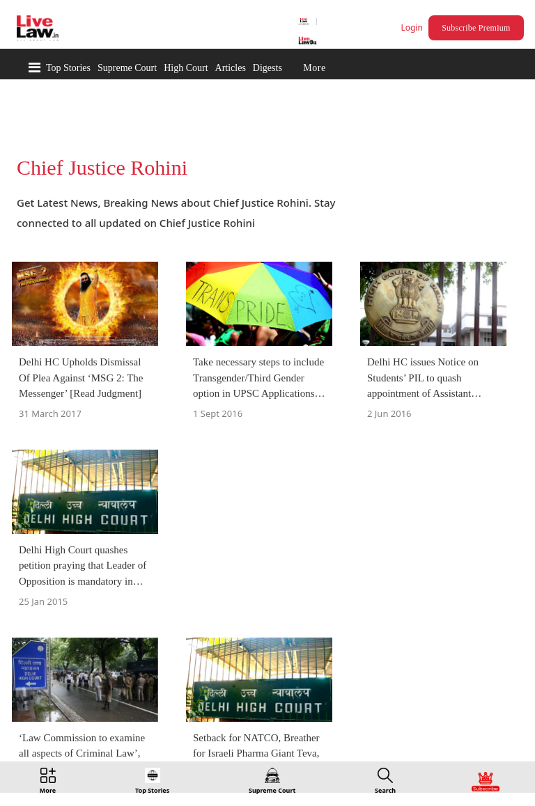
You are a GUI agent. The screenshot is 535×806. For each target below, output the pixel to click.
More (314, 68)
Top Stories (68, 68)
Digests (267, 68)
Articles (230, 68)
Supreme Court (127, 68)
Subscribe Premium (476, 28)
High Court (186, 68)
